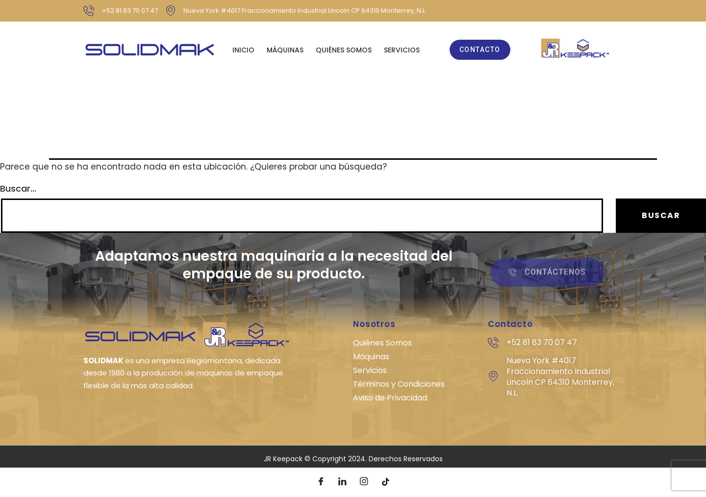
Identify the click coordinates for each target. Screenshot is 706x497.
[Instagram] (363, 482)
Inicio (243, 50)
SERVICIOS (402, 50)
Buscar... (18, 189)
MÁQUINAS (285, 50)
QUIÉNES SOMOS (344, 50)
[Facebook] (320, 482)
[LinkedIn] (342, 482)
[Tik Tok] (385, 482)
